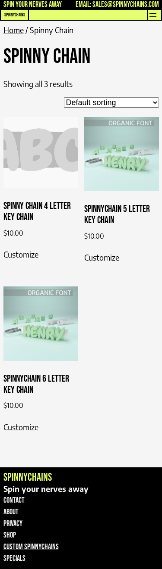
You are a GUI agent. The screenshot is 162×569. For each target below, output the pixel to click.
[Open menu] (153, 15)
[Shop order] (111, 102)
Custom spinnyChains (31, 546)
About (11, 511)
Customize (20, 254)
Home (13, 30)
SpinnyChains (14, 15)
